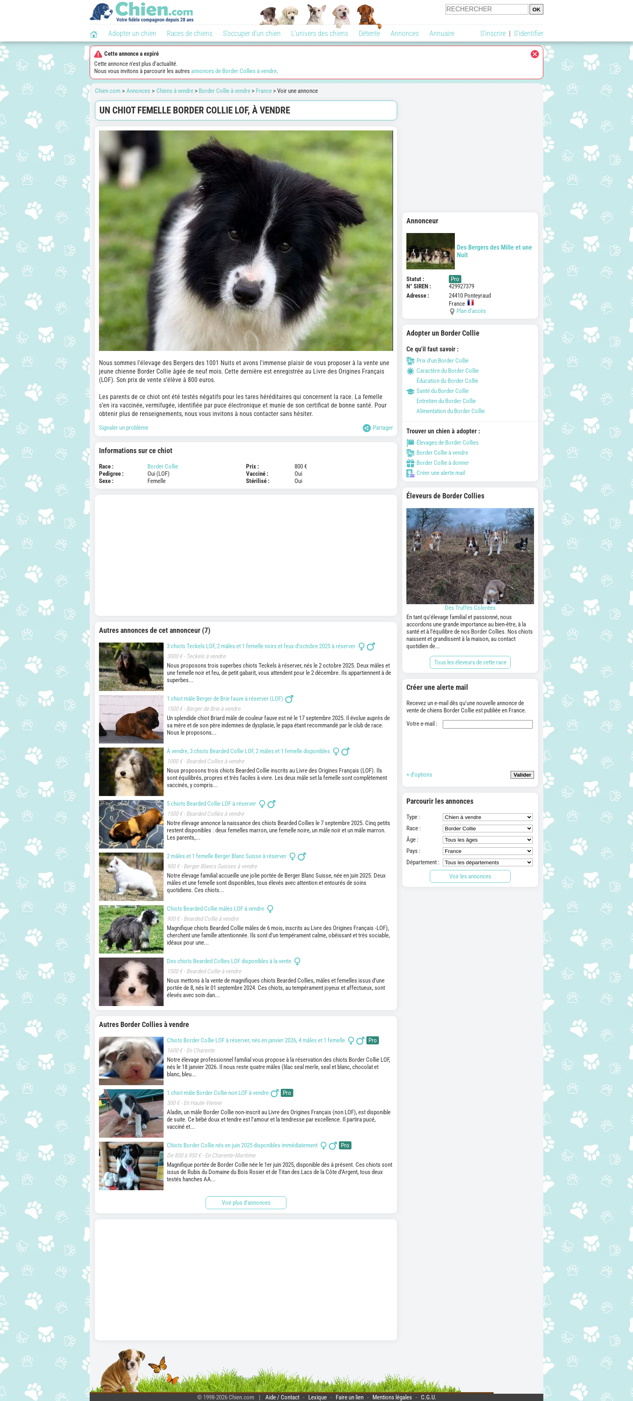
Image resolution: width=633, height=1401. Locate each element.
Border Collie (162, 466)
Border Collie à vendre (224, 91)
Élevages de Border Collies (442, 442)
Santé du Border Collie (437, 391)
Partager (378, 428)
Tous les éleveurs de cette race (470, 662)
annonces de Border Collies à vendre (234, 71)
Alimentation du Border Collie (445, 411)
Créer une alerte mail (435, 473)
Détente (369, 33)
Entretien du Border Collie (441, 401)
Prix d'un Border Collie (437, 360)
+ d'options (419, 774)
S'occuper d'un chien (252, 33)
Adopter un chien (132, 33)
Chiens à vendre (174, 91)
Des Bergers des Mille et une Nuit (469, 251)
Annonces (405, 33)
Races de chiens (189, 33)
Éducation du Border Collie (442, 380)
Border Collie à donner (437, 462)
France (264, 91)
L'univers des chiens (319, 33)
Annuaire (441, 33)
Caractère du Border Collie (442, 370)
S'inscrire (493, 33)
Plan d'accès (471, 311)
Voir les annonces (470, 876)
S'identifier (528, 33)
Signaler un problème (123, 427)
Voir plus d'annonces (246, 1202)
